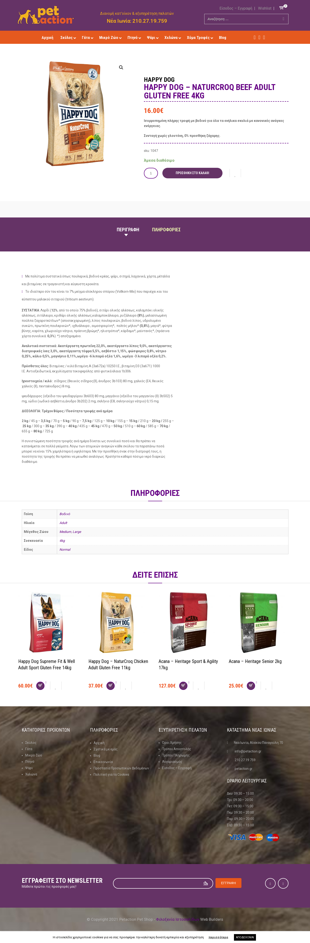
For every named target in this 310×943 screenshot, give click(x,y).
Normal (64, 549)
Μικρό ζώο (33, 755)
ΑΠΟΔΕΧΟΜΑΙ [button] (245, 937)
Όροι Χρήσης (172, 742)
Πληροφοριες (166, 229)
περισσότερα (218, 937)
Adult (63, 523)
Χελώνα (31, 774)
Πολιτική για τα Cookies (111, 774)
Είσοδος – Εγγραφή (235, 8)
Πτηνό (29, 761)
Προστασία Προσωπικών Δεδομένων (121, 768)
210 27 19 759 (245, 760)
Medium (65, 532)
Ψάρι (29, 768)
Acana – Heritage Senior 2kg (255, 661)
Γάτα (28, 749)
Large (77, 532)
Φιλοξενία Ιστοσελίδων (177, 919)
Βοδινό (64, 514)
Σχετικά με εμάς (106, 749)
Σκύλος (30, 742)
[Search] (283, 19)
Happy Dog (159, 79)
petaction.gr (243, 768)
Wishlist (264, 8)
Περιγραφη (128, 229)
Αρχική (99, 742)
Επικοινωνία (103, 761)
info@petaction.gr (248, 751)
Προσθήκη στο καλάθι (192, 173)
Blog (97, 755)
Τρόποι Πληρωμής (176, 755)
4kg (62, 541)
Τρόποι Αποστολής (176, 749)
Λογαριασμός (172, 761)
